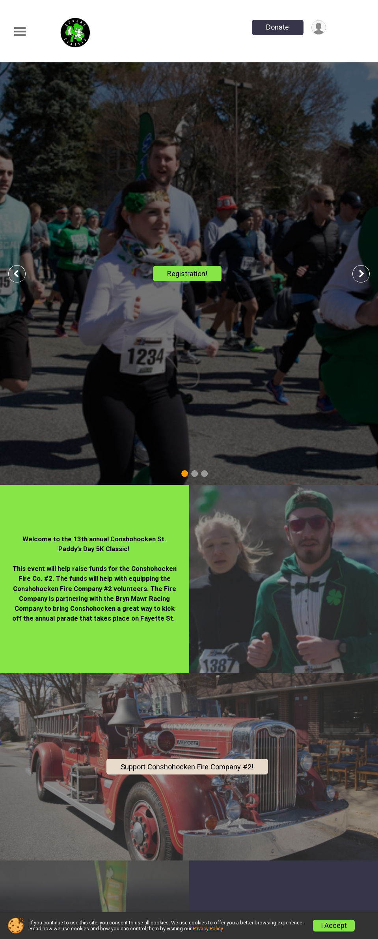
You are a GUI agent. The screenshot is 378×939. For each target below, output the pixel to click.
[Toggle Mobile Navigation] (20, 32)
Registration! (187, 273)
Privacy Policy (208, 929)
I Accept (334, 926)
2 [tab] (194, 473)
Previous (22, 273)
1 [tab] (184, 473)
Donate (277, 27)
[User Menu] (318, 27)
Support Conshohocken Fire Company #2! (187, 767)
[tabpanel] (189, 273)
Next (367, 273)
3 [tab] (204, 473)
